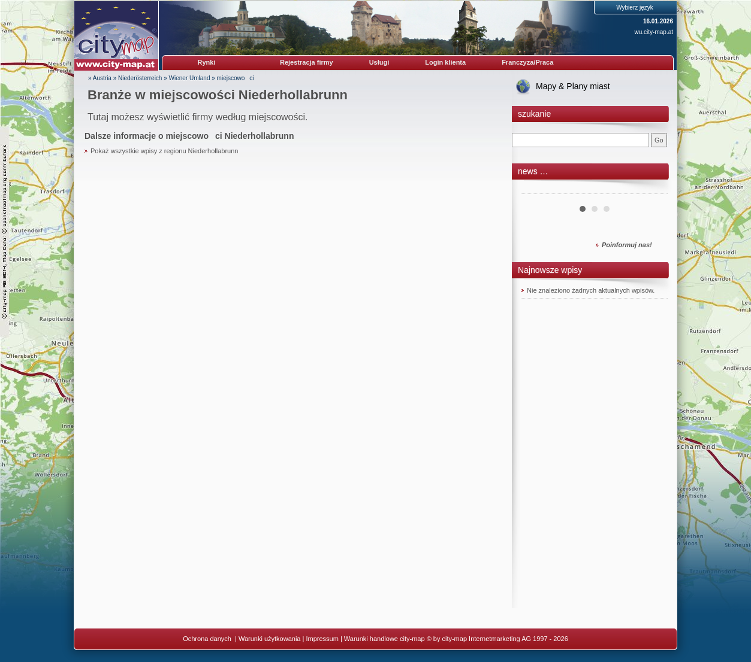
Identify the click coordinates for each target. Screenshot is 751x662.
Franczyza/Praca (527, 62)
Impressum (322, 638)
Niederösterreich (140, 78)
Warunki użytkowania (270, 638)
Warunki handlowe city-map (384, 638)
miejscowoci (235, 78)
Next (652, 189)
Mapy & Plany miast (573, 86)
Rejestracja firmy (306, 62)
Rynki (207, 62)
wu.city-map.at (654, 32)
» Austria (99, 78)
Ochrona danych (208, 638)
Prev (536, 189)
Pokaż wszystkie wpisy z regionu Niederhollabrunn (164, 150)
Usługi (379, 62)
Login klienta (445, 62)
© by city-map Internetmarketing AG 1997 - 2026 (497, 638)
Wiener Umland (189, 78)
